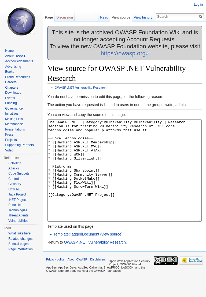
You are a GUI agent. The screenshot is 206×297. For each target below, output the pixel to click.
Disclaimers (98, 279)
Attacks (13, 168)
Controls (14, 179)
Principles (15, 205)
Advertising (13, 66)
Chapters (11, 87)
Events (10, 98)
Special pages (18, 244)
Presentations (15, 129)
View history (143, 17)
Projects (11, 140)
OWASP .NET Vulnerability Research (80, 87)
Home (9, 51)
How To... (15, 189)
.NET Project (17, 200)
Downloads (13, 93)
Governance (14, 108)
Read (104, 17)
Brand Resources (17, 77)
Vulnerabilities (18, 221)
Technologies (17, 210)
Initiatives (12, 113)
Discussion (64, 17)
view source (111, 254)
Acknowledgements (19, 61)
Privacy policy (55, 279)
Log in (198, 4)
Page (49, 17)
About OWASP (15, 56)
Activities (14, 163)
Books (9, 72)
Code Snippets (19, 173)
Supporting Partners (19, 145)
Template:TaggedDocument (76, 254)
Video (9, 150)
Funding (11, 103)
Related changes (20, 239)
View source (121, 17)
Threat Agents (18, 215)
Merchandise (14, 124)
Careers (11, 82)
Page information (20, 249)
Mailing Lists (14, 119)
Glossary (14, 184)
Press (9, 134)
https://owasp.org (123, 53)
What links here (19, 233)
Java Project (17, 194)
